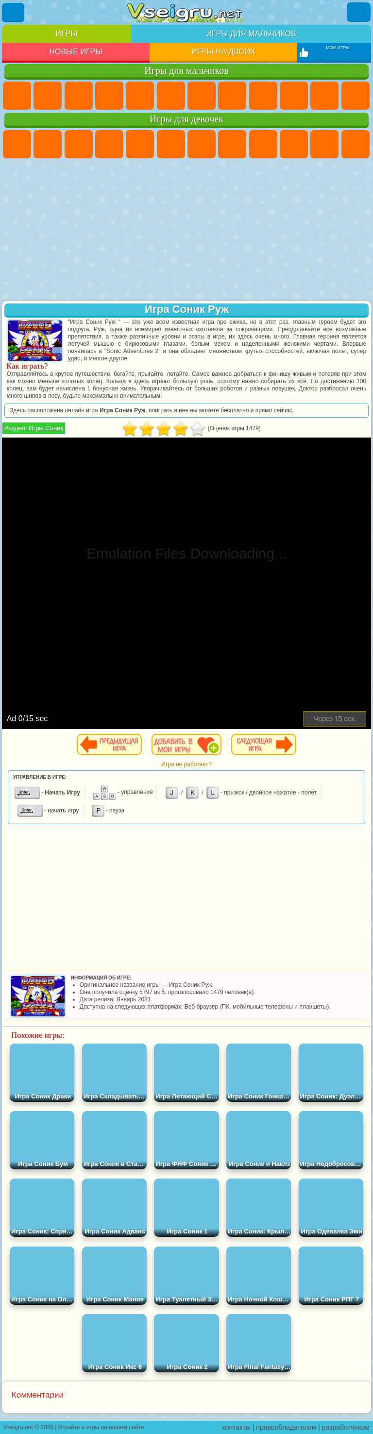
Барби (109, 144)
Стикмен (324, 96)
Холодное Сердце (294, 144)
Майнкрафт (201, 96)
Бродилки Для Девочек (201, 144)
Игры (66, 34)
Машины (232, 96)
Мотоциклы (294, 96)
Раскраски (232, 144)
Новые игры (75, 52)
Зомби (140, 96)
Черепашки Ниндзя (263, 96)
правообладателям (286, 1427)
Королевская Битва (171, 96)
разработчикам (346, 1427)
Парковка (17, 96)
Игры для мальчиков (251, 34)
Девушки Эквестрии (48, 144)
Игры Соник (46, 428)
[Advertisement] (186, 231)
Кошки (324, 144)
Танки (109, 96)
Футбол (48, 96)
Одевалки (355, 144)
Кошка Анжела (263, 144)
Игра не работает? (186, 764)
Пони (17, 144)
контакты (236, 1427)
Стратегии (79, 96)
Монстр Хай (171, 144)
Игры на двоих (223, 52)
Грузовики (355, 96)
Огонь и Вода (79, 144)
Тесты (140, 144)
